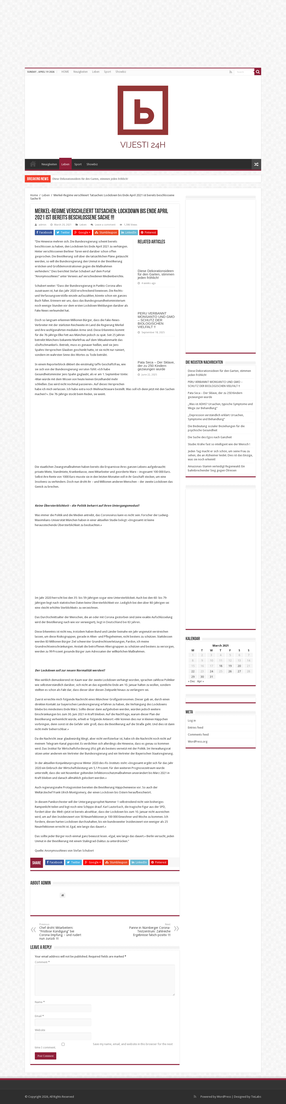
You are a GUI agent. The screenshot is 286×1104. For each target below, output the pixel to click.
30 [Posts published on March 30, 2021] (202, 676)
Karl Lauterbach (113, 806)
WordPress (224, 1096)
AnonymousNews (56, 850)
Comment (42, 962)
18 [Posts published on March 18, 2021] (220, 666)
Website (40, 1030)
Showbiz (121, 71)
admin (42, 224)
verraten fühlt (87, 369)
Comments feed (198, 734)
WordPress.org (198, 741)
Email (39, 1016)
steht (123, 763)
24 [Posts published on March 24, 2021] (211, 671)
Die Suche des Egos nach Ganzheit (210, 437)
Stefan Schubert (83, 850)
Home (34, 195)
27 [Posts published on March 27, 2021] (239, 671)
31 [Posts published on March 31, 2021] (211, 676)
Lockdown (107, 792)
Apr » (200, 681)
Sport (107, 71)
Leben (95, 71)
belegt (122, 520)
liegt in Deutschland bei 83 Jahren (118, 622)
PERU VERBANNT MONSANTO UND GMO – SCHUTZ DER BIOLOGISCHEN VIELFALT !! (156, 320)
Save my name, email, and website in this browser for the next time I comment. (104, 1045)
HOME (65, 71)
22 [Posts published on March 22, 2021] (192, 671)
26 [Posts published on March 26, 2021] (230, 671)
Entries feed (195, 727)
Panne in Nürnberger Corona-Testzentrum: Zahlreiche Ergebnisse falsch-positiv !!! (147, 930)
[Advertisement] (105, 432)
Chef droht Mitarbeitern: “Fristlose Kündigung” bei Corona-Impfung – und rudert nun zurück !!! (62, 931)
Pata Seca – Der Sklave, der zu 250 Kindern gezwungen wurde (156, 365)
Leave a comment (105, 224)
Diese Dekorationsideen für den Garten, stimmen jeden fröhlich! (90, 178)
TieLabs (256, 1096)
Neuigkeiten (80, 71)
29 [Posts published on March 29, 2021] (192, 676)
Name (40, 1002)
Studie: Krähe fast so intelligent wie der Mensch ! (219, 444)
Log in (192, 720)
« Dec (191, 681)
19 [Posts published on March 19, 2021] (230, 666)
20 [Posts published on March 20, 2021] (239, 666)
